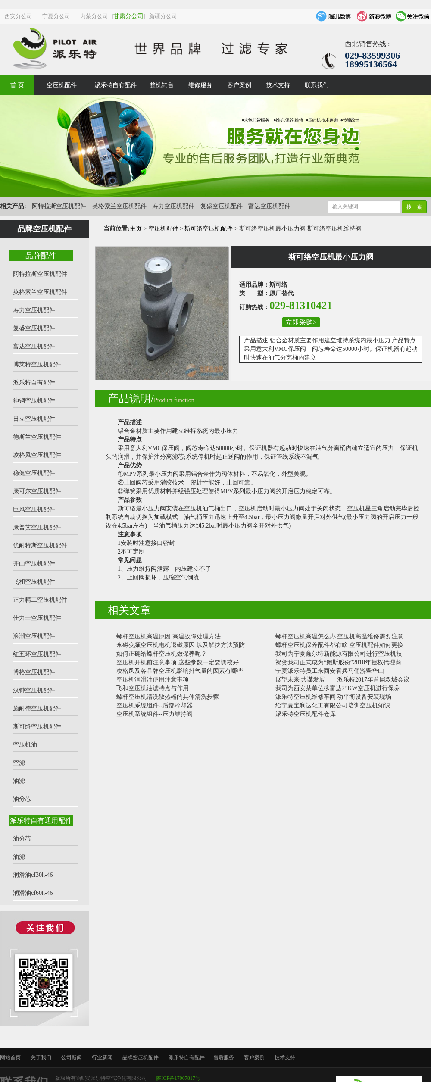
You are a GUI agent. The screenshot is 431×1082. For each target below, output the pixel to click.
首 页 (17, 85)
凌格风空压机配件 (37, 455)
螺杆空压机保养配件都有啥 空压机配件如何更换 (339, 645)
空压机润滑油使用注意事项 (152, 679)
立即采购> (301, 322)
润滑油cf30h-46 (33, 875)
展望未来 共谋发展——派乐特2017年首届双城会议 (342, 679)
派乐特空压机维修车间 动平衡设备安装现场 (333, 697)
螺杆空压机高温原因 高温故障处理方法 (168, 636)
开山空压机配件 (34, 563)
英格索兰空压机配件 (119, 206)
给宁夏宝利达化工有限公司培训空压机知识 (332, 705)
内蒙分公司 (94, 16)
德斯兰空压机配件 (37, 437)
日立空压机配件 (34, 419)
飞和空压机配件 (34, 582)
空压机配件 (62, 85)
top (413, 1055)
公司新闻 (71, 1057)
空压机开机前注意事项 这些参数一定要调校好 (177, 662)
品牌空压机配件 (140, 1057)
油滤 (19, 781)
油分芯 (22, 799)
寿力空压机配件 (173, 206)
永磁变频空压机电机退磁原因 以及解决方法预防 (180, 645)
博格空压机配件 (34, 672)
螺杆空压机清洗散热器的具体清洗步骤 (167, 697)
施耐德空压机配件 (37, 708)
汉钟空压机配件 (34, 690)
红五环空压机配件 (37, 654)
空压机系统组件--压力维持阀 (154, 714)
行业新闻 (102, 1057)
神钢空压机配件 (34, 400)
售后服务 (223, 1057)
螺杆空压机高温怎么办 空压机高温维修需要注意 (339, 636)
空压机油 (25, 744)
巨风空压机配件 (34, 509)
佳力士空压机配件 (37, 618)
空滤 (19, 763)
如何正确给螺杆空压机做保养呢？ (161, 653)
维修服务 (200, 85)
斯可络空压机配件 (37, 726)
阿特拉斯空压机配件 (59, 206)
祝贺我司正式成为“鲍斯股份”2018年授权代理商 (338, 662)
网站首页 (10, 1057)
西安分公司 (18, 16)
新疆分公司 (163, 16)
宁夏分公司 (56, 16)
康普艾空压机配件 (37, 527)
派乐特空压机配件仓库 (305, 714)
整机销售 (162, 85)
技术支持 (278, 85)
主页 (136, 228)
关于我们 (41, 1057)
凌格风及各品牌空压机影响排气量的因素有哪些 (179, 671)
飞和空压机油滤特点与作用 (152, 688)
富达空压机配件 (269, 206)
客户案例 (239, 85)
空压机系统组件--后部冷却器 (154, 705)
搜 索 (414, 207)
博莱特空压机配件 (37, 364)
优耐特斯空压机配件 (40, 545)
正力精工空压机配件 (40, 600)
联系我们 (317, 85)
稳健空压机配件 (34, 473)
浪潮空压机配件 (34, 636)
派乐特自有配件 (115, 85)
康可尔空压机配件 (37, 491)
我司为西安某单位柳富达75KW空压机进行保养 (337, 688)
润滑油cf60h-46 (33, 893)
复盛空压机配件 (221, 206)
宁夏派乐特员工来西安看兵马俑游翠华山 (329, 671)
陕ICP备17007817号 (178, 1078)
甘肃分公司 (128, 16)
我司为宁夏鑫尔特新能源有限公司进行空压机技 (338, 653)
